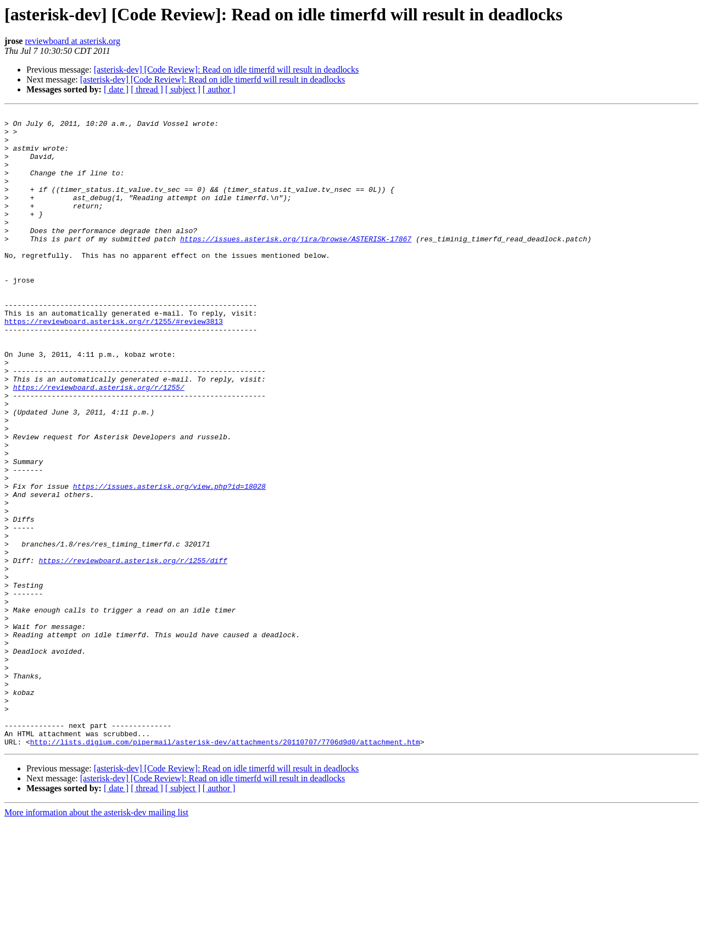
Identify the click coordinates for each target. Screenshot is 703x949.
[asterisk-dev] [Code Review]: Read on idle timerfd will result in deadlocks (226, 69)
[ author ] (219, 89)
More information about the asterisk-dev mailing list (96, 939)
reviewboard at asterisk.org (72, 41)
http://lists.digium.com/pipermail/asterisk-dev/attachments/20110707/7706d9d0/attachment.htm (225, 869)
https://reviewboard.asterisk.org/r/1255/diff (132, 651)
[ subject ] (182, 89)
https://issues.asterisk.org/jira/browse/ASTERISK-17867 (295, 265)
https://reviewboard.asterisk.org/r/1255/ (99, 443)
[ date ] (116, 89)
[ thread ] (147, 89)
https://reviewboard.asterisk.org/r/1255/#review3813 (113, 364)
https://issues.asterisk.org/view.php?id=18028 (169, 562)
